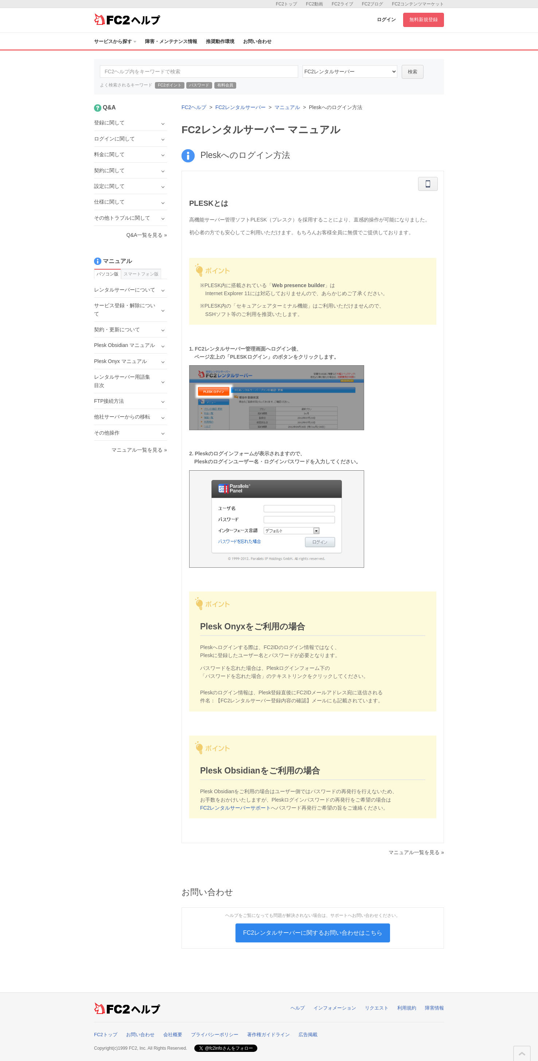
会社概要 (172, 1034)
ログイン (386, 19)
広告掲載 (308, 1034)
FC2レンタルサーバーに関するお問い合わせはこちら (312, 933)
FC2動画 (314, 4)
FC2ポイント (170, 85)
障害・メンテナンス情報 (171, 41)
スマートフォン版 (141, 274)
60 (350, 71)
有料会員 (225, 85)
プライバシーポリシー (214, 1034)
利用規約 (406, 1008)
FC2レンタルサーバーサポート (235, 808)
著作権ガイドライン (268, 1034)
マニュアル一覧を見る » (416, 852)
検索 (412, 71)
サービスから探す (115, 41)
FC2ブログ (372, 4)
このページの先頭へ (522, 1053)
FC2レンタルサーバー (240, 107)
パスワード (199, 85)
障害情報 (434, 1008)
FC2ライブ (342, 4)
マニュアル (287, 107)
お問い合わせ (257, 41)
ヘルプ (298, 1008)
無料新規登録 (423, 19)
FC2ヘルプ (194, 107)
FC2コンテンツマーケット (418, 4)
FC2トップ (286, 4)
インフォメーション (334, 1008)
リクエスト (377, 1008)
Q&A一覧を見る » (146, 235)
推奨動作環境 (220, 41)
